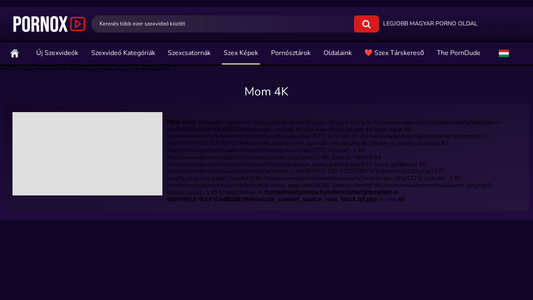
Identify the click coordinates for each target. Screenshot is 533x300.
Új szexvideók (57, 53)
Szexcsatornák (189, 53)
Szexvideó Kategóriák (123, 53)
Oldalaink (338, 53)
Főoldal (14, 53)
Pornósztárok (291, 53)
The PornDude (459, 53)
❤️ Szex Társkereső (394, 53)
